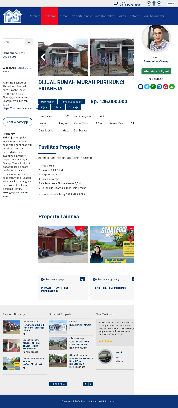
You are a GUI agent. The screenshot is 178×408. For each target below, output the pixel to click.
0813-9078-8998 (14, 54)
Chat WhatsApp (17, 122)
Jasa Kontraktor (117, 16)
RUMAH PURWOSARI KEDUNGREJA (54, 289)
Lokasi (136, 16)
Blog (164, 16)
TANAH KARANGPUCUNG (109, 288)
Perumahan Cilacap (160, 61)
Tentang (150, 16)
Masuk (171, 4)
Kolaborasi (12, 33)
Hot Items (54, 16)
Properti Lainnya (91, 16)
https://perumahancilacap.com (21, 108)
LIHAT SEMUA (58, 384)
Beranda (36, 16)
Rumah (70, 16)
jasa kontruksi (11, 148)
